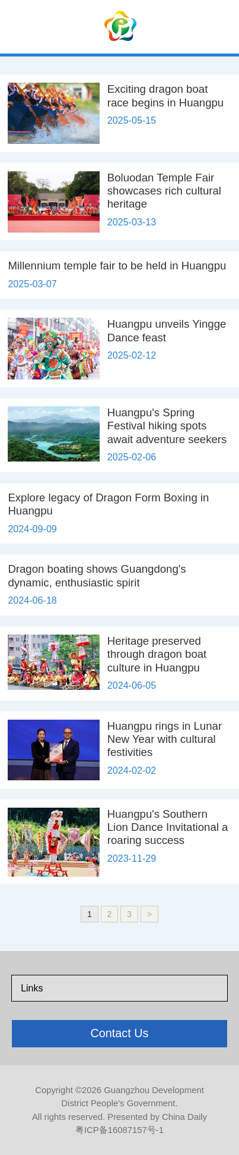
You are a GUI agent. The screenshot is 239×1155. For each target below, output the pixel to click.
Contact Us (119, 1033)
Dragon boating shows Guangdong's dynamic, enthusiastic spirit (97, 575)
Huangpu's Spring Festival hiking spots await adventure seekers (167, 425)
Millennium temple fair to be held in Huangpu (117, 265)
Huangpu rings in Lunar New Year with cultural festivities (164, 739)
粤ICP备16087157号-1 (119, 1130)
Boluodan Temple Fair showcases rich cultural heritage (164, 191)
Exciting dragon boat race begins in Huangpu (165, 95)
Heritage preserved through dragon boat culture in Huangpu (156, 654)
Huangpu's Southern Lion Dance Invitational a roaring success (167, 827)
